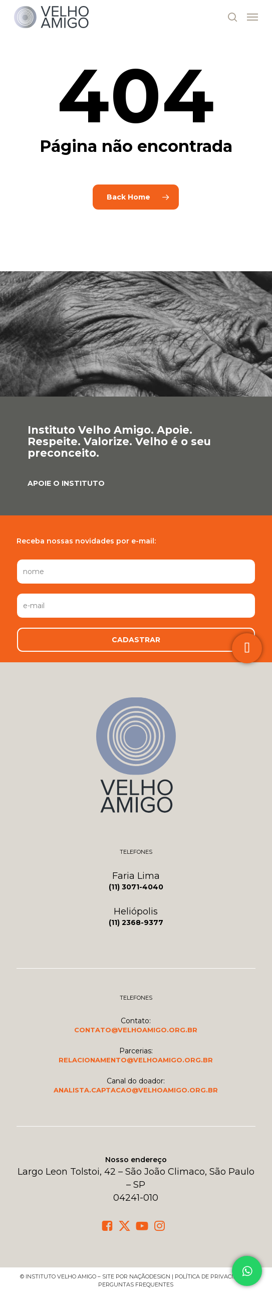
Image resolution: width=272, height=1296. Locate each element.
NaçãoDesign (149, 1276)
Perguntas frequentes (135, 1284)
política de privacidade (211, 1276)
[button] (252, 17)
